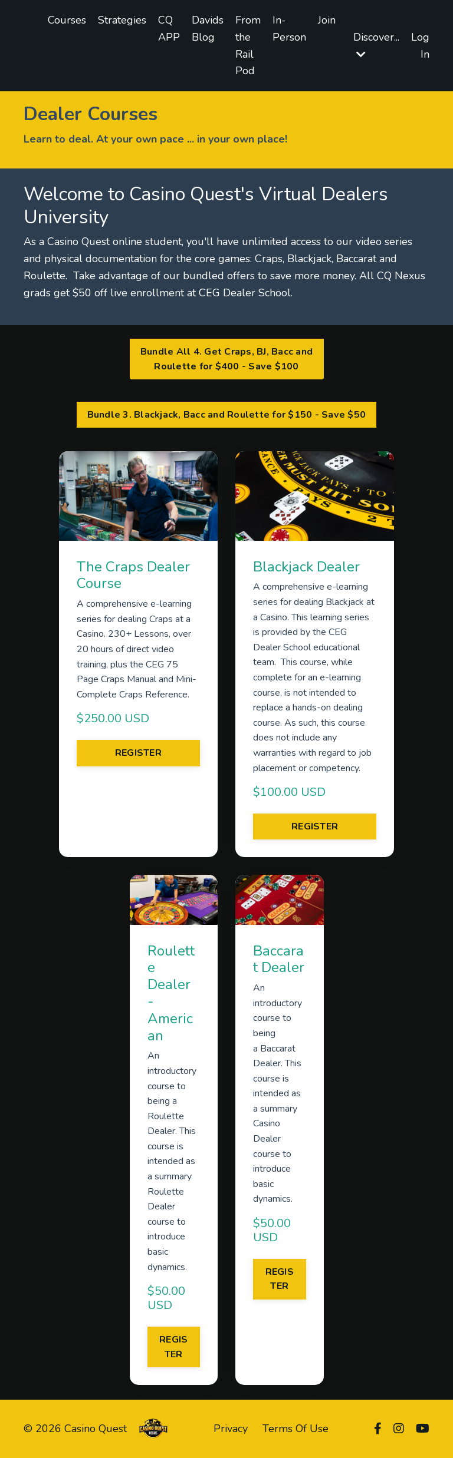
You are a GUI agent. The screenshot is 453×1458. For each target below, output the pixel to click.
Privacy (231, 1428)
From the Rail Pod (248, 45)
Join (327, 20)
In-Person (289, 28)
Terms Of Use (295, 1428)
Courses (67, 20)
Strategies (122, 20)
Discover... (376, 44)
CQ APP (169, 28)
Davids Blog (208, 28)
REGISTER (138, 752)
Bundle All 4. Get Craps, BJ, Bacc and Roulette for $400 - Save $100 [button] (226, 358)
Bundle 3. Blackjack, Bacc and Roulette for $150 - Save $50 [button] (226, 414)
